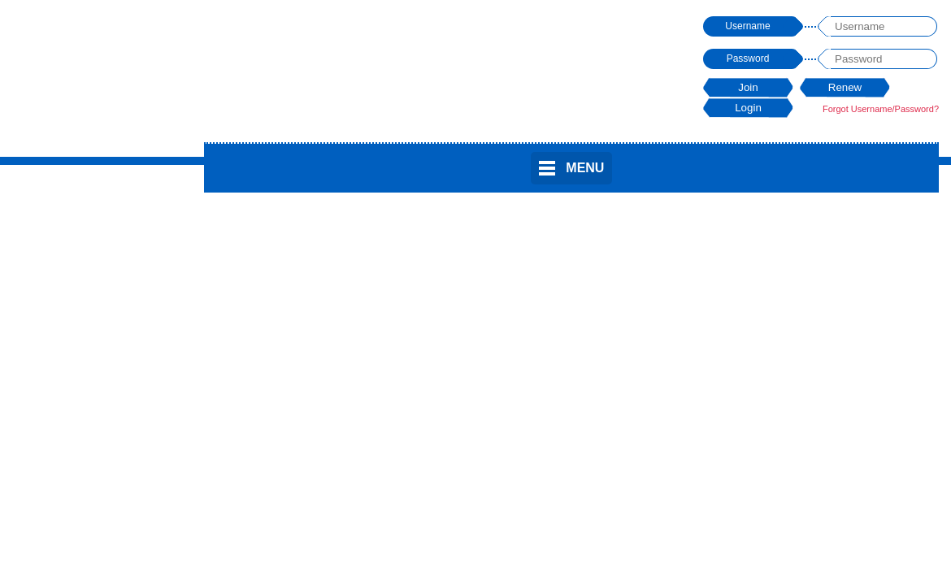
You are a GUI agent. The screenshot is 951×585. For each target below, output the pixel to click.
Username (747, 26)
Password (748, 58)
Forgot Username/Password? (881, 109)
